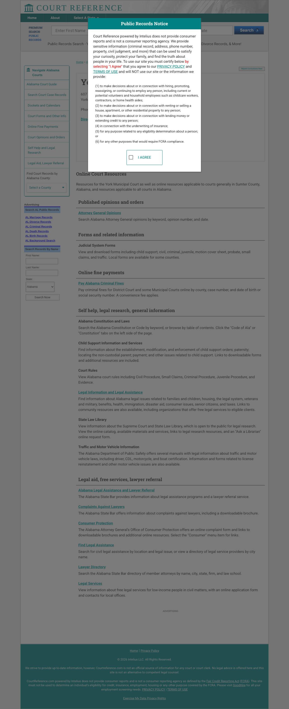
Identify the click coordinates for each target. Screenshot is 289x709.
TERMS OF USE (105, 72)
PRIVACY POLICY (171, 66)
